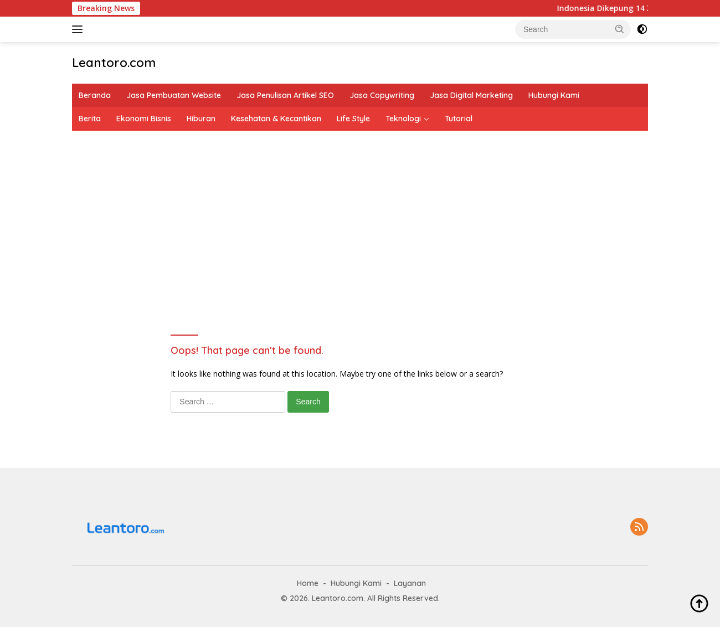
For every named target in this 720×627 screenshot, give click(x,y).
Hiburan (201, 119)
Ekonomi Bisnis (143, 119)
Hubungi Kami (553, 95)
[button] (620, 29)
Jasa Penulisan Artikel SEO (285, 95)
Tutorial (458, 119)
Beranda (95, 95)
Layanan (410, 583)
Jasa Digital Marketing (471, 95)
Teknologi (403, 119)
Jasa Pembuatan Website (173, 95)
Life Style (353, 119)
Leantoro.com (114, 62)
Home (307, 583)
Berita (90, 119)
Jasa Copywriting (381, 95)
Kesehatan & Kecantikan (276, 119)
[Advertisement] (360, 213)
